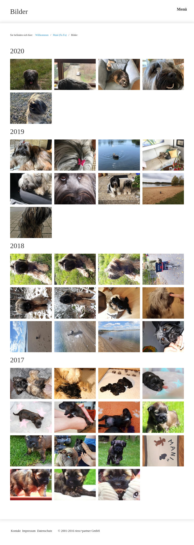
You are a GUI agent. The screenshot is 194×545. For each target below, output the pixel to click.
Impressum (29, 531)
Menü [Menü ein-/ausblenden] (182, 9)
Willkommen (41, 35)
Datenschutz (44, 531)
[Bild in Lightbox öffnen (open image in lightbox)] (31, 74)
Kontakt (16, 531)
